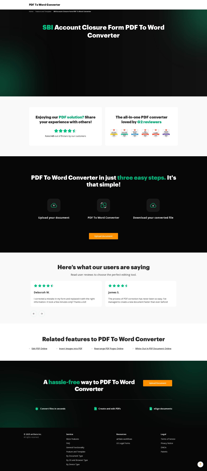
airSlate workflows (124, 439)
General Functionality (75, 447)
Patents (164, 451)
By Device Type (73, 464)
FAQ (68, 443)
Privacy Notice (167, 443)
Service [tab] (69, 434)
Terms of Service (168, 439)
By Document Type (74, 456)
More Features (72, 439)
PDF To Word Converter (44, 4)
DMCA (163, 447)
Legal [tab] (163, 434)
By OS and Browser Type (77, 460)
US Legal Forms (123, 443)
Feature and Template (75, 451)
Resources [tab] (121, 434)
